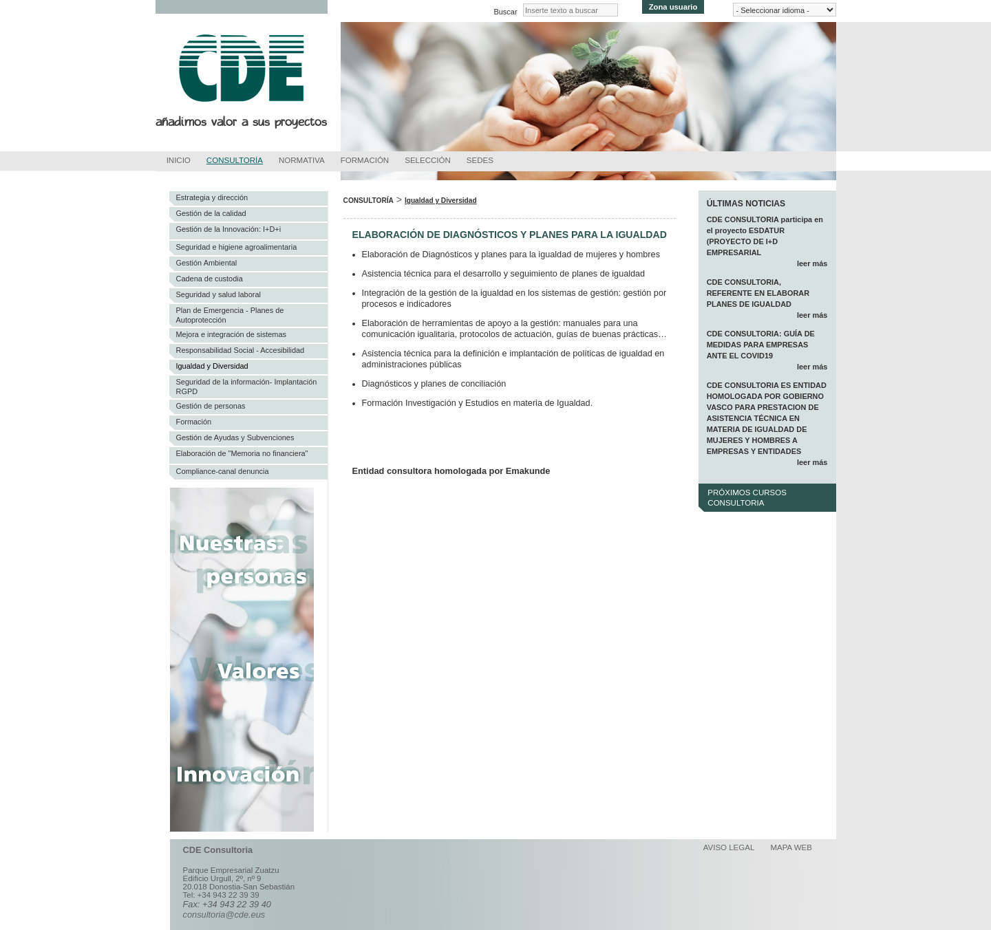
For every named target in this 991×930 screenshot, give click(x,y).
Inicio (179, 160)
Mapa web (791, 847)
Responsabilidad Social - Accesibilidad (240, 350)
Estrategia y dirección (212, 197)
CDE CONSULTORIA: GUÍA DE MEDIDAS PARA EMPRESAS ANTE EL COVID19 (761, 344)
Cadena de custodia (209, 278)
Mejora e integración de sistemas (231, 334)
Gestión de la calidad (211, 213)
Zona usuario (673, 7)
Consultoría (234, 160)
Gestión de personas (211, 406)
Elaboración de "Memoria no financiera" (242, 453)
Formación (365, 160)
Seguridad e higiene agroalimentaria (236, 247)
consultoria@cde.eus (224, 914)
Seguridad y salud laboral (218, 294)
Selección (428, 160)
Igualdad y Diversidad (212, 366)
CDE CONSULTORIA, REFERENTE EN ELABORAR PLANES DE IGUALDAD (758, 293)
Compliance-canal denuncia (222, 471)
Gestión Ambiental (206, 263)
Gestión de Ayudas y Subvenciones (235, 437)
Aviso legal (729, 847)
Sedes (480, 160)
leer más (812, 263)
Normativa (302, 160)
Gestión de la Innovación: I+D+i (228, 229)
